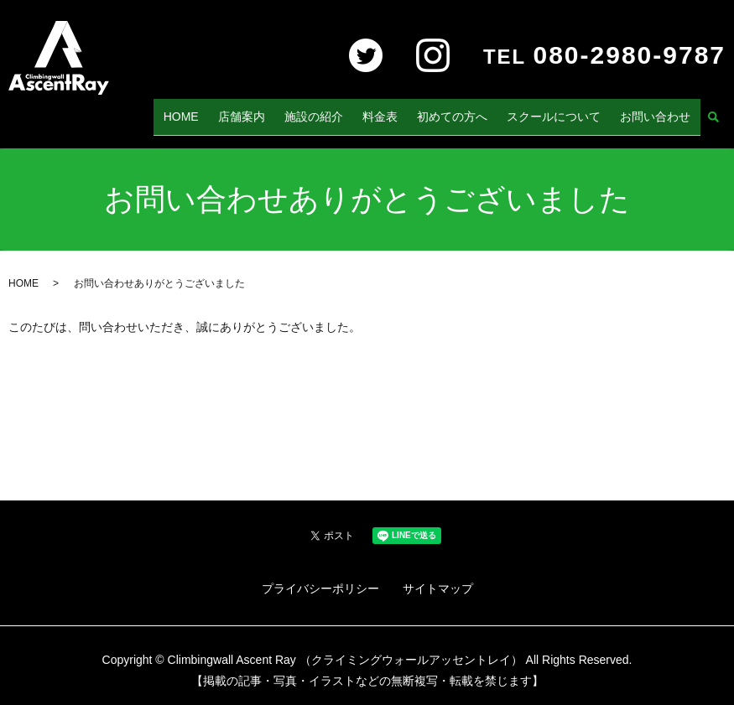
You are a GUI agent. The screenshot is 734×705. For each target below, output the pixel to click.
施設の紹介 (348, 110)
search (713, 112)
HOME (230, 110)
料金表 (406, 110)
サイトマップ (438, 577)
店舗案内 (283, 110)
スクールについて (565, 110)
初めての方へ (471, 110)
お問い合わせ (659, 110)
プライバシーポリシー (320, 577)
